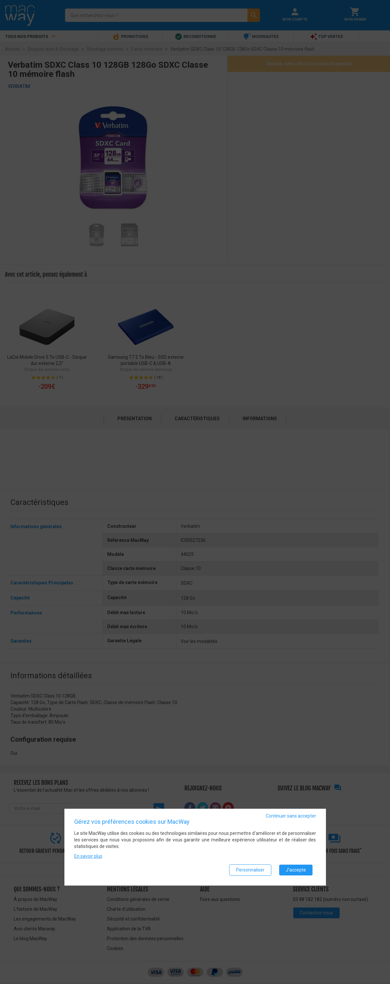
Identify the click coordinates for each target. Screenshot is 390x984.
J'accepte (296, 869)
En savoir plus (88, 856)
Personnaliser (250, 869)
